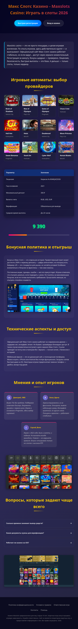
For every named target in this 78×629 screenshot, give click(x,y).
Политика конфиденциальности (21, 605)
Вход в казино (53, 23)
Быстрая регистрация (28, 23)
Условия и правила (43, 605)
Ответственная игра (61, 605)
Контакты (34, 610)
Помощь (44, 610)
